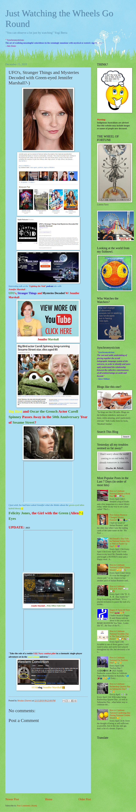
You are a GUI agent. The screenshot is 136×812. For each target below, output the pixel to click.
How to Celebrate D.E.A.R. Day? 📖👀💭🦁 (119, 588)
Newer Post (12, 799)
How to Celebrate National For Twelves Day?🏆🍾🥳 (119, 660)
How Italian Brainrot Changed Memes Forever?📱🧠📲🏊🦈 (120, 517)
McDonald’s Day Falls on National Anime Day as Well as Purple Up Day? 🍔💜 (120, 542)
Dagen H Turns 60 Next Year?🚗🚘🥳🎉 (120, 611)
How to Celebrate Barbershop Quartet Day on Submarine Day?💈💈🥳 (120, 688)
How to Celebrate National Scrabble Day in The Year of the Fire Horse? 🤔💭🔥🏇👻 (119, 635)
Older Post (84, 799)
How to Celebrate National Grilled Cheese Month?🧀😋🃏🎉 (120, 567)
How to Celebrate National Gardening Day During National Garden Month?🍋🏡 (120, 714)
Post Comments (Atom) (27, 805)
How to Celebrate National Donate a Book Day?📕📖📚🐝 (120, 493)
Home (48, 799)
